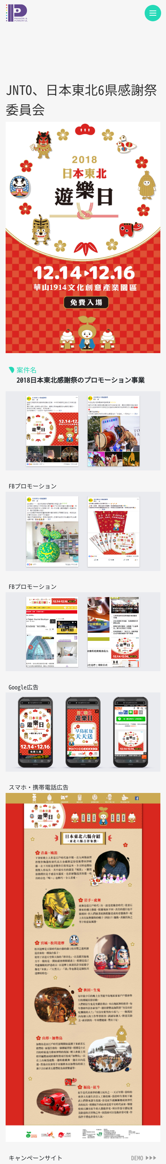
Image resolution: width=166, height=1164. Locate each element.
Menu (155, 9)
